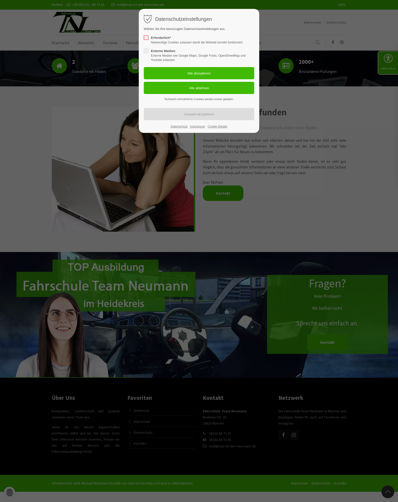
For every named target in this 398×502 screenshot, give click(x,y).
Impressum (197, 126)
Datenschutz (179, 126)
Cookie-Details (217, 126)
